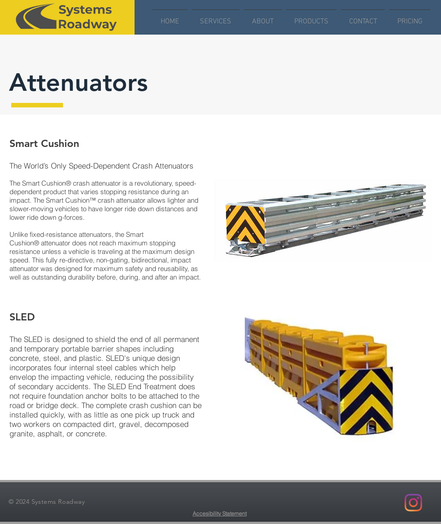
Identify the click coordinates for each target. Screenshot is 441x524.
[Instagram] (413, 502)
